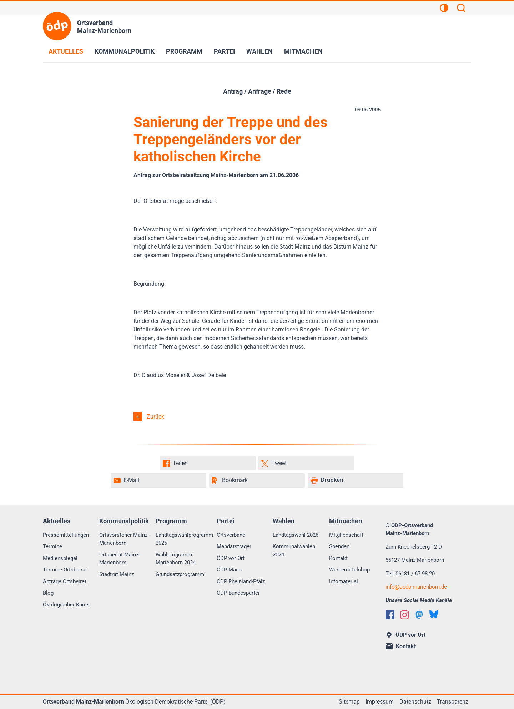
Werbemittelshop (349, 569)
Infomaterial (343, 581)
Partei (224, 51)
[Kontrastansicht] (444, 9)
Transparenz (452, 701)
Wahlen (259, 51)
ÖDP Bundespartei (238, 593)
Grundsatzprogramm (180, 574)
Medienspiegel (60, 558)
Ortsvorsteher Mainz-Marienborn (124, 539)
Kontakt (338, 558)
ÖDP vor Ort (231, 558)
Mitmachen (303, 51)
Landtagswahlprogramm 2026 (184, 539)
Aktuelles (66, 51)
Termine (52, 546)
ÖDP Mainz (230, 569)
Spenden (339, 546)
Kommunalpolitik (125, 51)
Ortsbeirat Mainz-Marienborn (119, 558)
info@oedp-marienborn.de (416, 587)
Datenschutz (415, 701)
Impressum (380, 701)
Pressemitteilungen (66, 535)
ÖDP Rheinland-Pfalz (241, 581)
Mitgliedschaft (346, 535)
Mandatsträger (234, 546)
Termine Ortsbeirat (65, 569)
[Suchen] (461, 9)
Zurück (155, 416)
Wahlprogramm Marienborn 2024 (176, 558)
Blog (48, 593)
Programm (184, 51)
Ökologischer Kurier (66, 604)
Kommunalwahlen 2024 (294, 550)
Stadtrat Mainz (116, 574)
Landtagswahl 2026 (295, 535)
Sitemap (349, 701)
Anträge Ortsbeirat (64, 581)
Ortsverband (231, 535)
